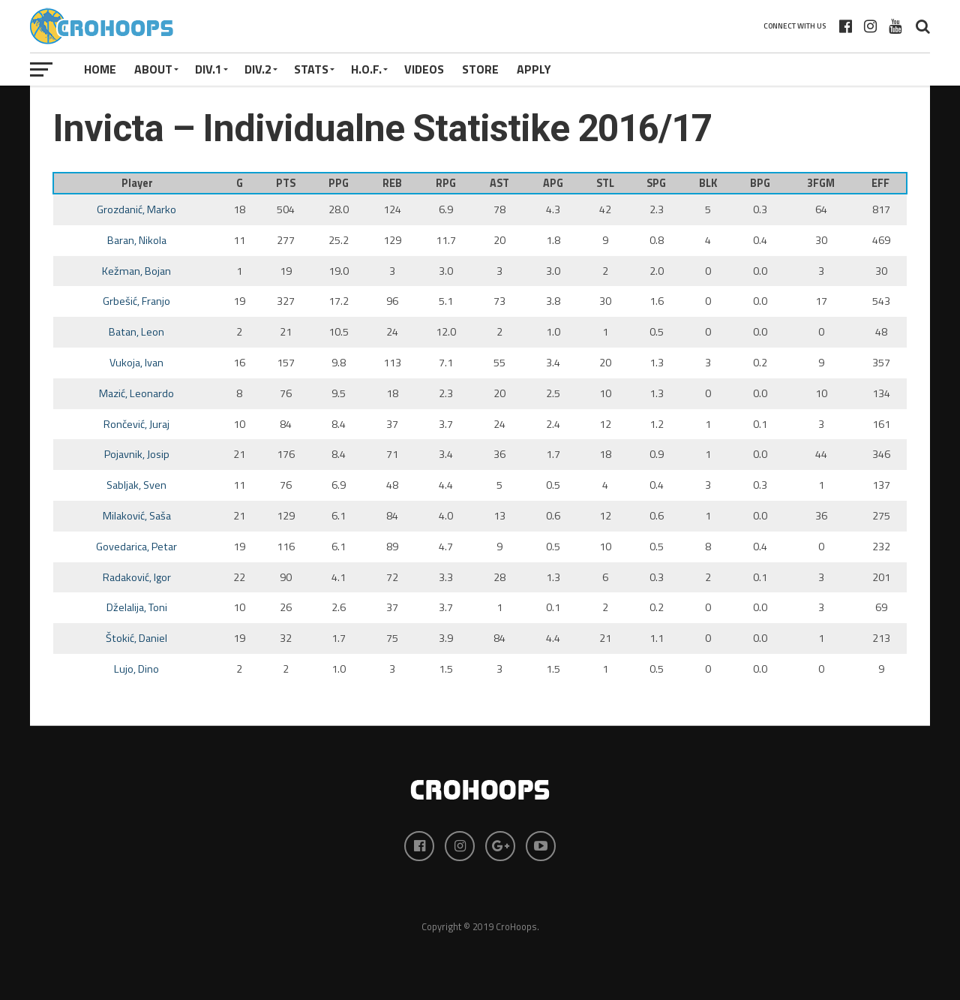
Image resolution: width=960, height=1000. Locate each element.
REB (392, 183)
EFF (881, 183)
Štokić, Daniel (136, 638)
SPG (656, 183)
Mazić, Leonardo (136, 393)
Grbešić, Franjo (136, 301)
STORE (480, 69)
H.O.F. (366, 69)
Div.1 (208, 69)
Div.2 (258, 69)
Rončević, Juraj (137, 424)
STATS (311, 69)
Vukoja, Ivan (137, 362)
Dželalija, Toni (136, 607)
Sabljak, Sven (136, 485)
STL (605, 183)
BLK (708, 183)
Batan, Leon (136, 332)
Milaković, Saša (137, 516)
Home (100, 69)
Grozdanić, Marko (136, 209)
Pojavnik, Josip (137, 454)
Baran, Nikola (136, 240)
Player (137, 183)
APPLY (534, 69)
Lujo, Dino (136, 669)
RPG (446, 183)
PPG (338, 183)
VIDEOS (424, 69)
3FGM (821, 183)
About (153, 69)
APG (553, 183)
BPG (760, 183)
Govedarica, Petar (136, 546)
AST (499, 183)
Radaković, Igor (137, 577)
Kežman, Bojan (136, 271)
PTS (286, 183)
